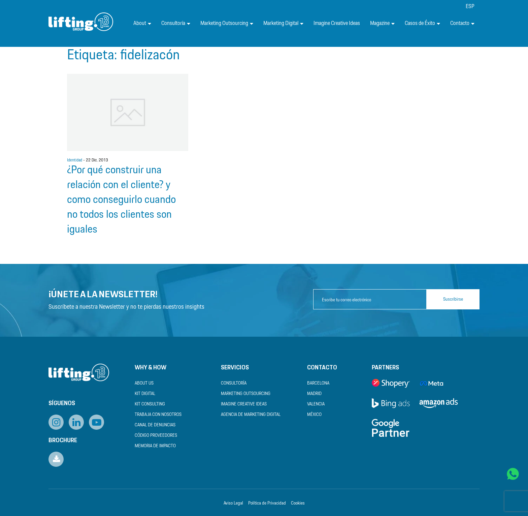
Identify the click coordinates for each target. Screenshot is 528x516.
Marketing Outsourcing (226, 23)
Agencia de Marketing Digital (250, 415)
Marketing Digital (283, 23)
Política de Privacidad (267, 503)
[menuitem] (470, 6)
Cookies (298, 503)
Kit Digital (145, 394)
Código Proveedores (156, 435)
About (142, 23)
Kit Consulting (150, 404)
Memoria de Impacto (155, 446)
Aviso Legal (233, 503)
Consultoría (175, 23)
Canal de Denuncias (155, 425)
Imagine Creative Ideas (337, 23)
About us (144, 383)
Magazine (382, 23)
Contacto (462, 23)
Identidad (74, 160)
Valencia (316, 404)
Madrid (314, 394)
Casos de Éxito (422, 23)
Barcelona (318, 383)
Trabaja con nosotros (158, 415)
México (314, 415)
